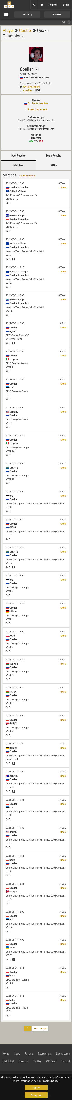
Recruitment (44, 1053)
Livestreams (63, 1053)
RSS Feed (51, 1061)
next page (40, 1028)
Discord (65, 1061)
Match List (8, 1061)
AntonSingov (31, 86)
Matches (18, 165)
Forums (29, 1053)
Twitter (37, 1061)
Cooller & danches (38, 103)
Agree (36, 1087)
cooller (27, 90)
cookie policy (50, 1081)
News (17, 1053)
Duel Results (18, 155)
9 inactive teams (37, 109)
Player (8, 30)
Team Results (53, 155)
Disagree (36, 1095)
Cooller (25, 30)
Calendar (24, 1061)
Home (5, 1053)
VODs (53, 165)
